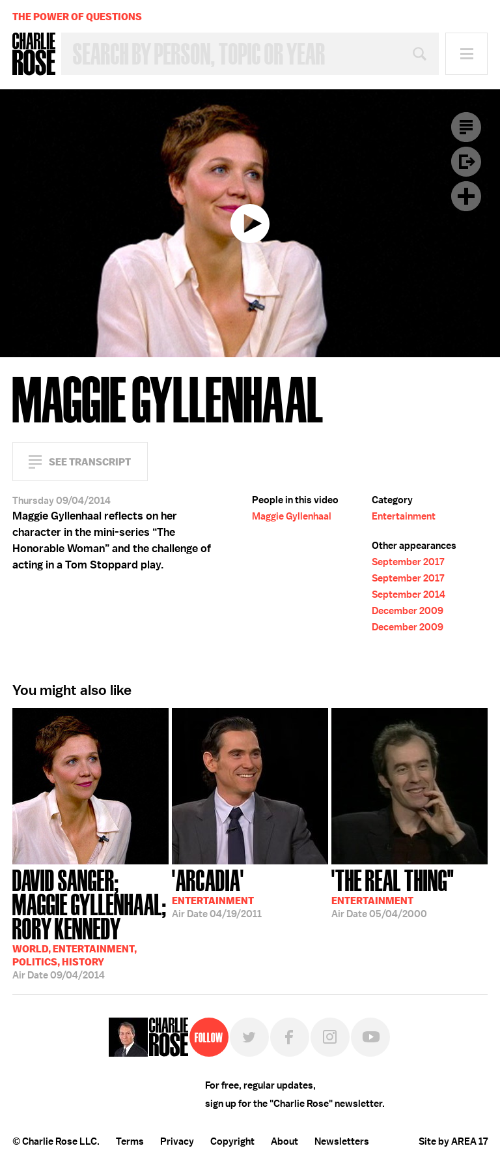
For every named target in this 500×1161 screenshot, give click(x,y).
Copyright (232, 1141)
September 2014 (408, 594)
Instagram (330, 1037)
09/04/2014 (90, 923)
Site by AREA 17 (453, 1141)
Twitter (249, 1037)
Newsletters (341, 1141)
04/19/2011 (217, 892)
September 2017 (408, 561)
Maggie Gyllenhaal (291, 516)
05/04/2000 (392, 892)
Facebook (289, 1037)
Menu (466, 54)
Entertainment (404, 516)
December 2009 (407, 610)
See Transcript (90, 462)
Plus (466, 196)
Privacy (177, 1141)
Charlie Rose (33, 54)
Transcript (466, 127)
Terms (130, 1141)
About (284, 1141)
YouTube (370, 1037)
